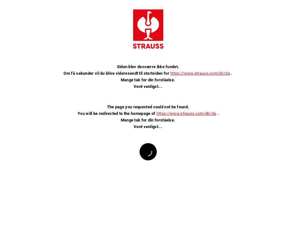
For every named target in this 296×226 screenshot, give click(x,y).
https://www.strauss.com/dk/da (200, 73)
